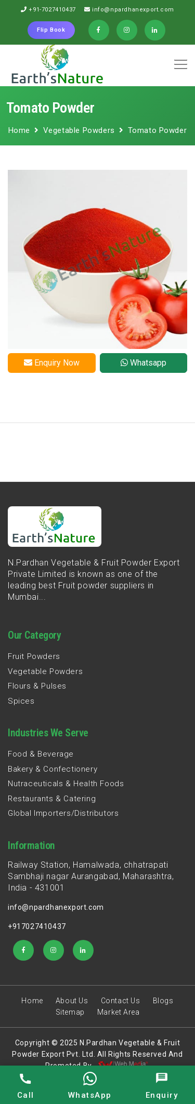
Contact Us (120, 1001)
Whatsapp (143, 363)
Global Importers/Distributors (63, 813)
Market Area (118, 1012)
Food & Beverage (41, 754)
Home (19, 130)
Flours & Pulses (37, 686)
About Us (72, 1001)
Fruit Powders (34, 656)
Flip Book (51, 29)
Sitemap (70, 1012)
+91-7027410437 (52, 9)
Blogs (163, 1001)
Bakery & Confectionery (52, 769)
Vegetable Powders (79, 130)
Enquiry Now (52, 363)
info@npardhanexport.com (133, 9)
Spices (21, 701)
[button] (179, 60)
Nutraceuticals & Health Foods (66, 783)
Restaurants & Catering (52, 798)
